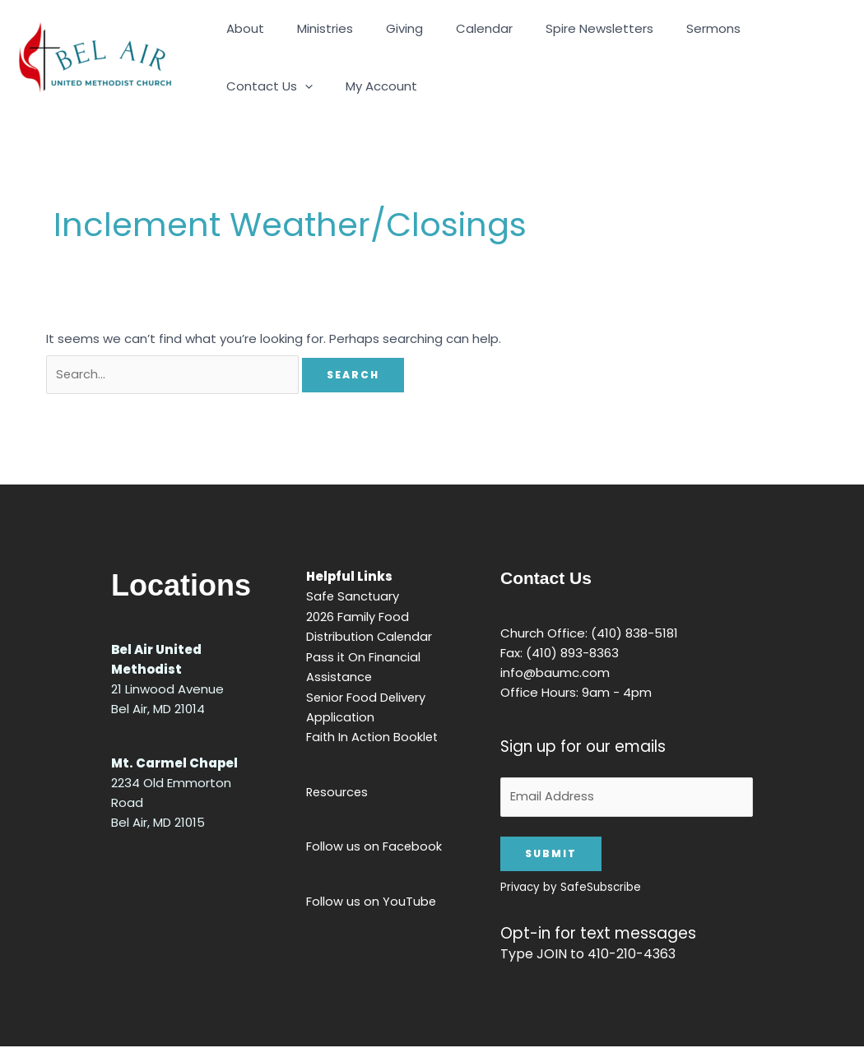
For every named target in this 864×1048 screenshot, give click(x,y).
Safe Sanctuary (348, 596)
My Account (258, 86)
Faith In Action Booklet (368, 735)
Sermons (668, 28)
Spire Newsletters (562, 28)
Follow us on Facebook (369, 843)
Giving (383, 28)
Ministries (313, 28)
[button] (798, 29)
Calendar (455, 28)
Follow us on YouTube (366, 898)
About (241, 28)
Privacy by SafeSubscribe (562, 889)
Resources (333, 789)
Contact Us (763, 29)
